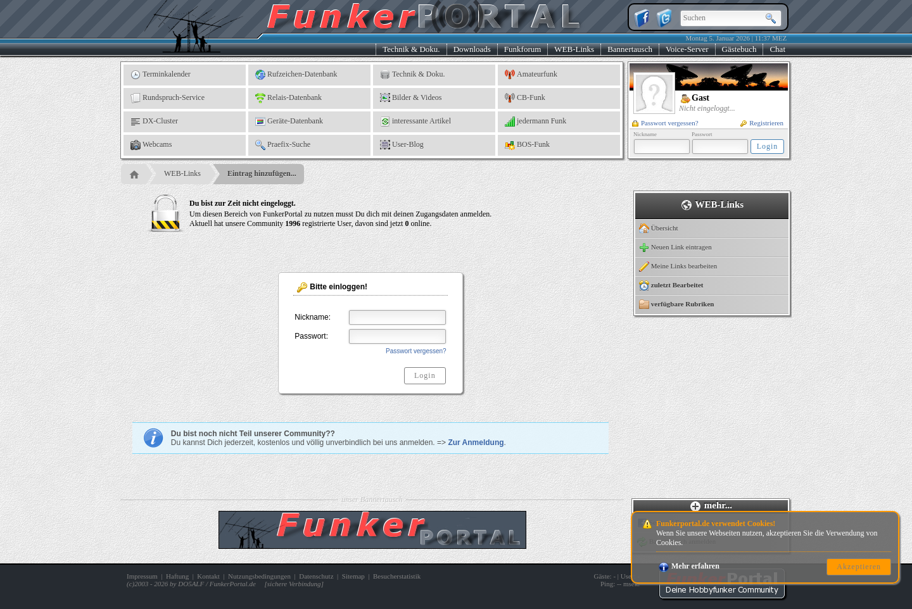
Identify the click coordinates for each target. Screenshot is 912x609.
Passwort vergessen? (665, 123)
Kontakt (208, 576)
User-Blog (402, 145)
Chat (777, 49)
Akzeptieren (859, 566)
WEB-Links (574, 49)
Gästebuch (739, 49)
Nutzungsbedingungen (259, 576)
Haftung (177, 576)
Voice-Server (687, 49)
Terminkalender (160, 75)
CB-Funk (525, 98)
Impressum (142, 576)
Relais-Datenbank (288, 98)
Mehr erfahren (689, 566)
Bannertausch (629, 49)
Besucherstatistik (397, 576)
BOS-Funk (527, 145)
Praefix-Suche (282, 145)
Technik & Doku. (411, 49)
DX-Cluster (154, 121)
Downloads (472, 49)
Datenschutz (316, 576)
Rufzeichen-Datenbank (296, 75)
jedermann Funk (535, 121)
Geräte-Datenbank (289, 121)
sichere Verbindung (294, 583)
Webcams (151, 145)
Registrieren (761, 123)
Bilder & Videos (410, 98)
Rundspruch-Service (167, 98)
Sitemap (353, 576)
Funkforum (523, 49)
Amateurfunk (531, 75)
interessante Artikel (415, 121)
